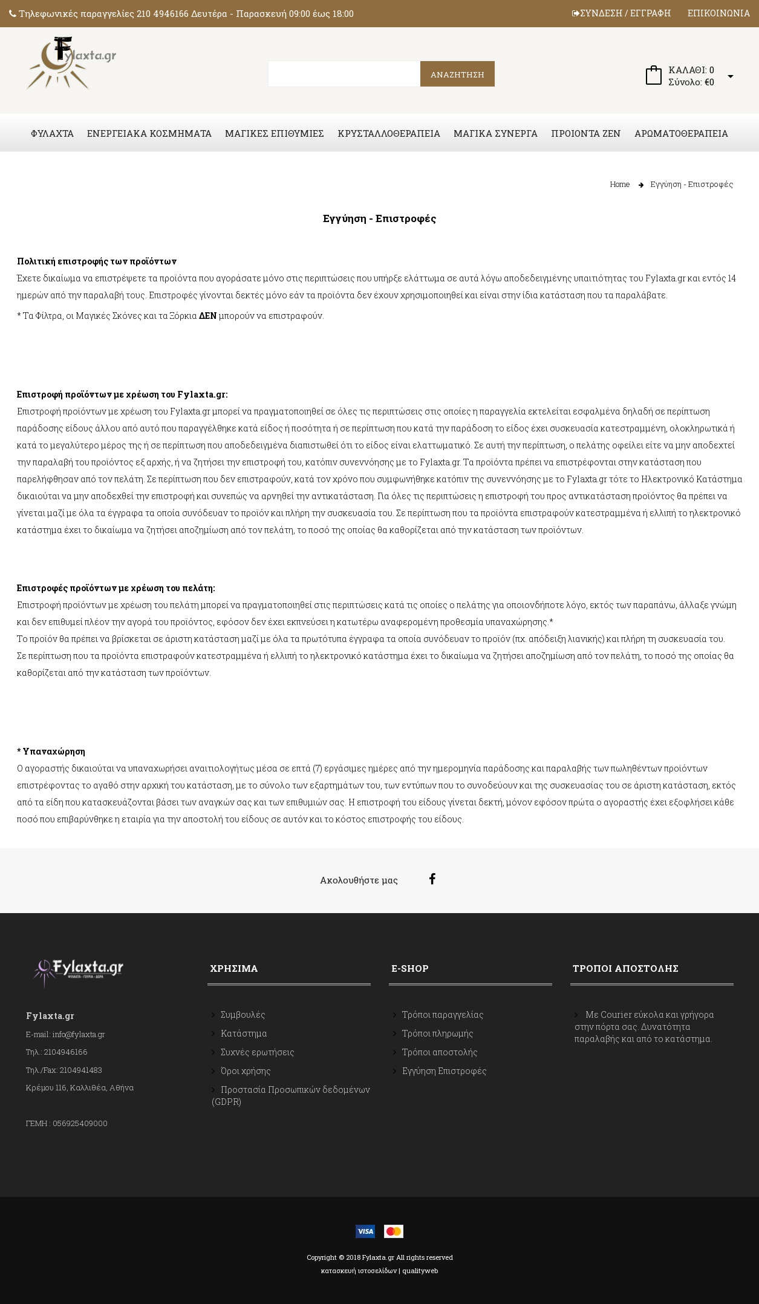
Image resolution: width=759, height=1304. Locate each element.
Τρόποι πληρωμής (438, 1033)
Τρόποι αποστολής (440, 1052)
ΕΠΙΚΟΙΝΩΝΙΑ (719, 13)
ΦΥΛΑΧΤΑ (52, 133)
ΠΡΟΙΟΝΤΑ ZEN (586, 133)
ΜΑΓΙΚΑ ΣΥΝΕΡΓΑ (496, 133)
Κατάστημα (244, 1033)
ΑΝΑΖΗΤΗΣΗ (457, 74)
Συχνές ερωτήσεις (258, 1052)
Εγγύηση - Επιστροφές (692, 184)
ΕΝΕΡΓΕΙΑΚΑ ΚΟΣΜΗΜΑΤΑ (149, 133)
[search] (382, 74)
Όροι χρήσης (246, 1070)
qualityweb (420, 1270)
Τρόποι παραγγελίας (443, 1014)
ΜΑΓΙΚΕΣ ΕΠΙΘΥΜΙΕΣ (274, 133)
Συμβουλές (243, 1014)
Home (620, 184)
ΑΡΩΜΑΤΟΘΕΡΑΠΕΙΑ (681, 133)
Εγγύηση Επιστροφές (444, 1070)
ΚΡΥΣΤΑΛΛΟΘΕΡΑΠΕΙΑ (388, 133)
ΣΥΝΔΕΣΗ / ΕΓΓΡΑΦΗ (621, 13)
